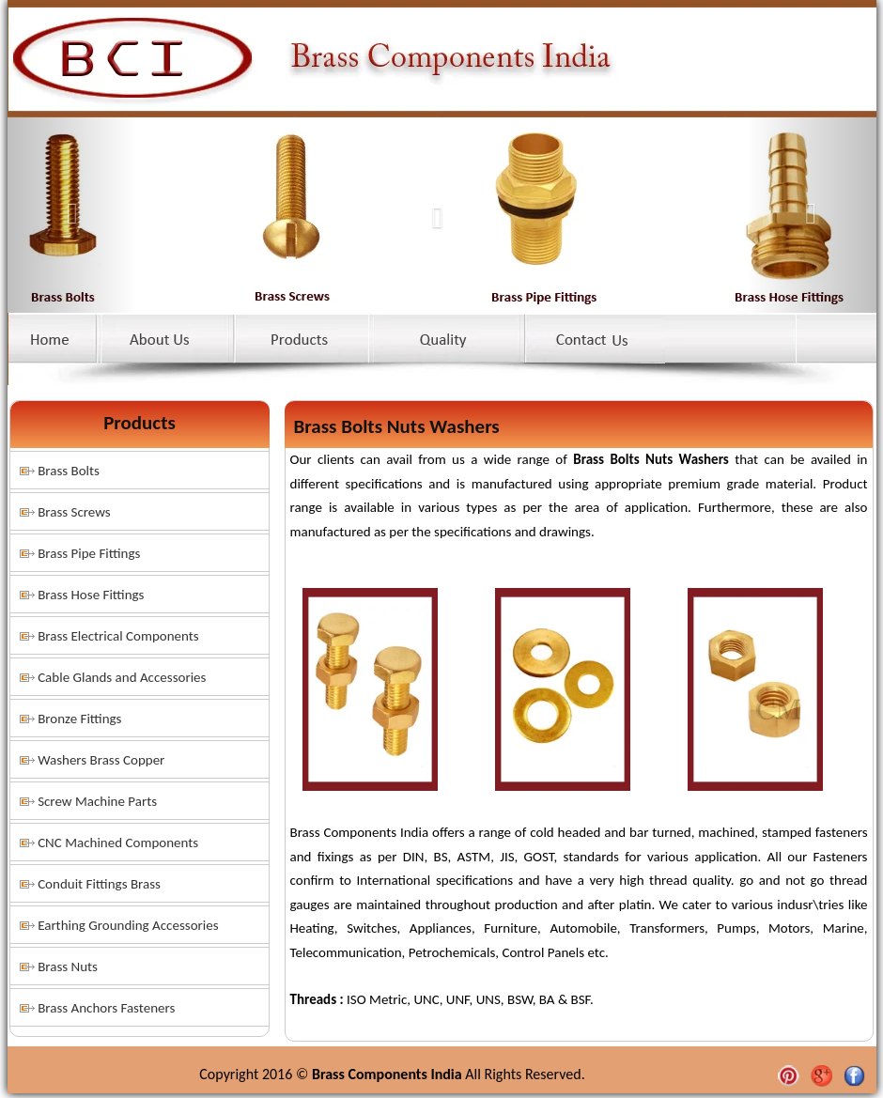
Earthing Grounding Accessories (128, 925)
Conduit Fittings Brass (99, 883)
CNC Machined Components (118, 842)
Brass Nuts (68, 966)
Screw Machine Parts (97, 801)
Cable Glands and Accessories (122, 677)
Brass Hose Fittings (91, 594)
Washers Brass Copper (101, 759)
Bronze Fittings (79, 718)
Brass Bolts (69, 470)
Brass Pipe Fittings (89, 553)
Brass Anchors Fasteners (106, 1007)
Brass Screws (74, 511)
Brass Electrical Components (118, 635)
